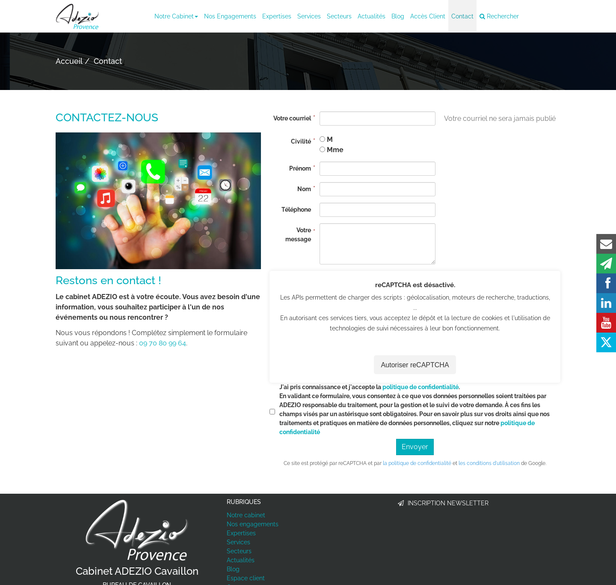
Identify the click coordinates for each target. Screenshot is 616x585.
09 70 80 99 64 (162, 343)
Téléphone (296, 209)
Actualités (371, 16)
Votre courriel (292, 118)
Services (309, 16)
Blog (397, 16)
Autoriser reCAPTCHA (415, 365)
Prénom (300, 168)
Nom (304, 189)
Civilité (301, 141)
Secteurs (339, 16)
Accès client (427, 16)
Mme (335, 150)
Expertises (276, 16)
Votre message (298, 235)
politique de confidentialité (420, 387)
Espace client (246, 578)
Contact (462, 16)
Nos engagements (230, 16)
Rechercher (499, 16)
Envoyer (415, 447)
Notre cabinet (176, 16)
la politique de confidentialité (417, 463)
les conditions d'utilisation (489, 463)
